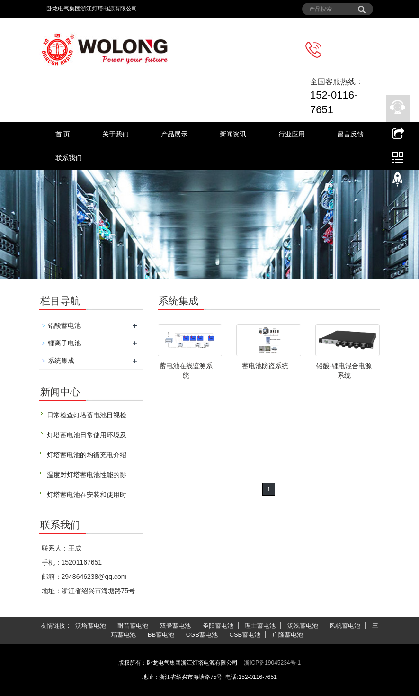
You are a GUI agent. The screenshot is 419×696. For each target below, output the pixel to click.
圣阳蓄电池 (218, 625)
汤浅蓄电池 (302, 625)
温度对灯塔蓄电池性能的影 (86, 475)
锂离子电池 (64, 343)
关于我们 (115, 134)
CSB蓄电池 (245, 634)
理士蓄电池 (260, 625)
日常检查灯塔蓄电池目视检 (86, 415)
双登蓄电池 (175, 625)
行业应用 (291, 134)
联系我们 (68, 158)
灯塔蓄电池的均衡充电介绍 (86, 455)
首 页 (63, 134)
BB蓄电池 (161, 634)
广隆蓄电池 (287, 634)
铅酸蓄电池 (64, 325)
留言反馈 (350, 134)
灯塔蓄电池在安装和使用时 (86, 494)
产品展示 (174, 134)
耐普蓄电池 (132, 625)
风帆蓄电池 (345, 625)
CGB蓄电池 (202, 634)
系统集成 (61, 360)
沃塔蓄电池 (90, 625)
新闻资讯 (233, 134)
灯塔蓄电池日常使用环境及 (86, 435)
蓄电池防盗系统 (265, 366)
